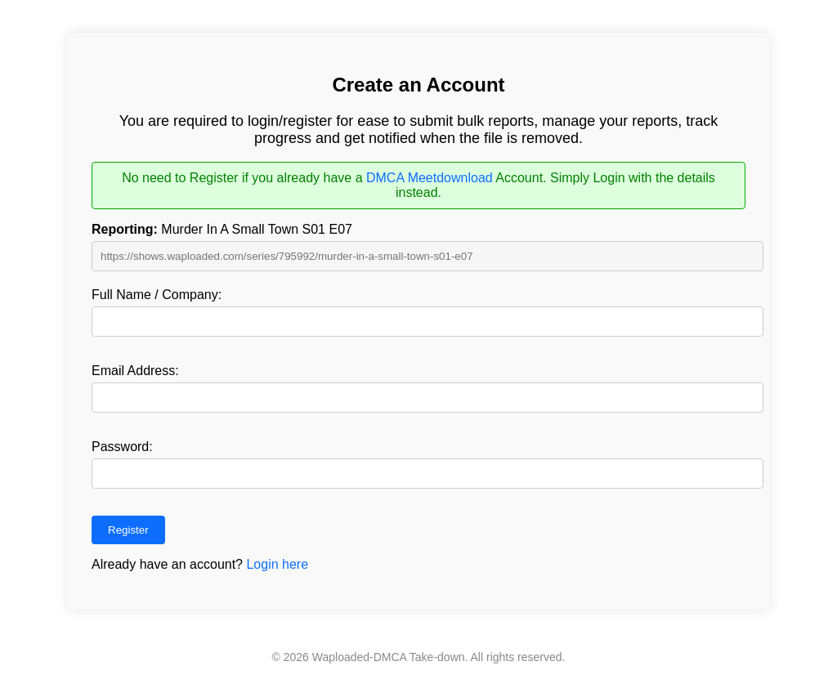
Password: (122, 447)
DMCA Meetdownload (429, 178)
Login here (277, 564)
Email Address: (135, 371)
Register (128, 530)
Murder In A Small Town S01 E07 (222, 229)
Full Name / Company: (157, 295)
